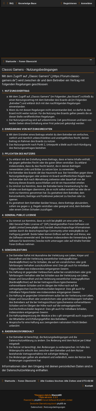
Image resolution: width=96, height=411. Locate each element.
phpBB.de (61, 404)
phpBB (37, 400)
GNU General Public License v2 (25, 224)
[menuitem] (9, 3)
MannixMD (57, 395)
